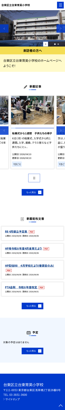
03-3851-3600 (18, 395)
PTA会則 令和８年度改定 (21, 288)
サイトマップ (12, 399)
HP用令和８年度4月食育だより (23, 249)
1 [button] (55, 44)
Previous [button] (4, 28)
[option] (32, 28)
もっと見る (31, 193)
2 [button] (58, 44)
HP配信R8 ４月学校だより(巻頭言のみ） (29, 266)
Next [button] (61, 28)
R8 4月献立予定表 (16, 232)
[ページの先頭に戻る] (60, 406)
